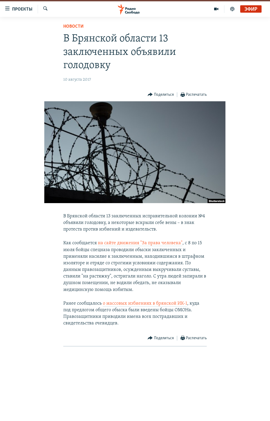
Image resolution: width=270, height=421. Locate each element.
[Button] (161, 94)
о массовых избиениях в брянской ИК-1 (145, 303)
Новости (73, 26)
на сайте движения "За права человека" (140, 243)
